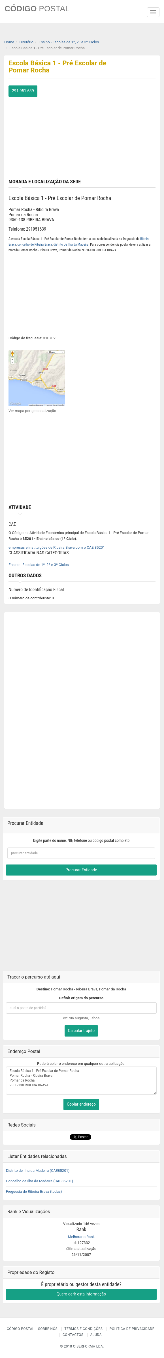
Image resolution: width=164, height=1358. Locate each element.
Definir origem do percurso (81, 998)
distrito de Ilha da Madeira (71, 244)
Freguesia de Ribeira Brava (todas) (34, 1191)
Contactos (73, 1335)
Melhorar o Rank (81, 1237)
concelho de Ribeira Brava (35, 244)
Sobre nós (48, 1329)
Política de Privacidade (132, 1329)
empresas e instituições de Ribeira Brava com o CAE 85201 (56, 547)
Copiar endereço (81, 1104)
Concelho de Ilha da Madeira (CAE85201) (39, 1181)
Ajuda (96, 1335)
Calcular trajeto (81, 1030)
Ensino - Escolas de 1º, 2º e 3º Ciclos (38, 565)
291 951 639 (23, 91)
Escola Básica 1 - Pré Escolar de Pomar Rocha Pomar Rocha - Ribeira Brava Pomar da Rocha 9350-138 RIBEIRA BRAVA (81, 1081)
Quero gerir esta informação (81, 1294)
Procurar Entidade (81, 870)
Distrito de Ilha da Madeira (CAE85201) (37, 1170)
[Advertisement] (82, 136)
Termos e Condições (84, 1329)
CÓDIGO (37, 8)
